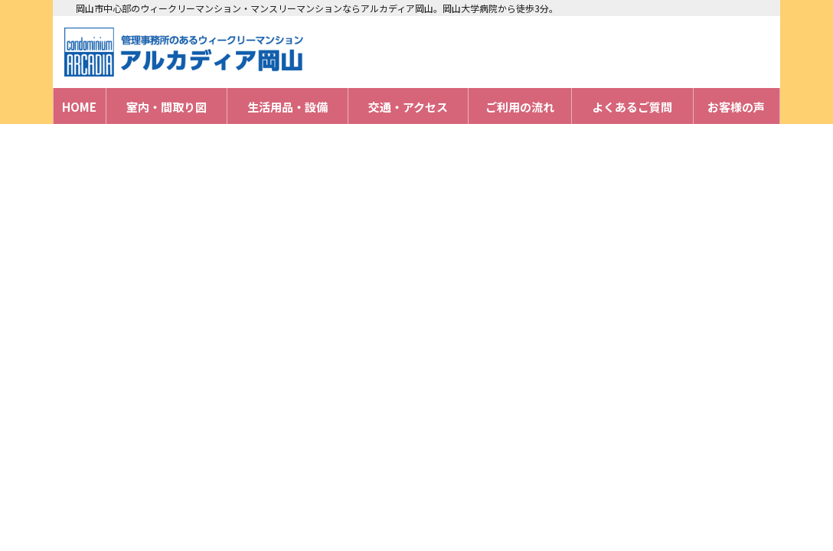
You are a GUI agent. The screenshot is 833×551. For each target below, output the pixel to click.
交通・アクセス (408, 107)
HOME (79, 107)
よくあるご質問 (632, 107)
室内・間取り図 (166, 107)
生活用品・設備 (287, 107)
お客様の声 (736, 107)
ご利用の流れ (519, 107)
